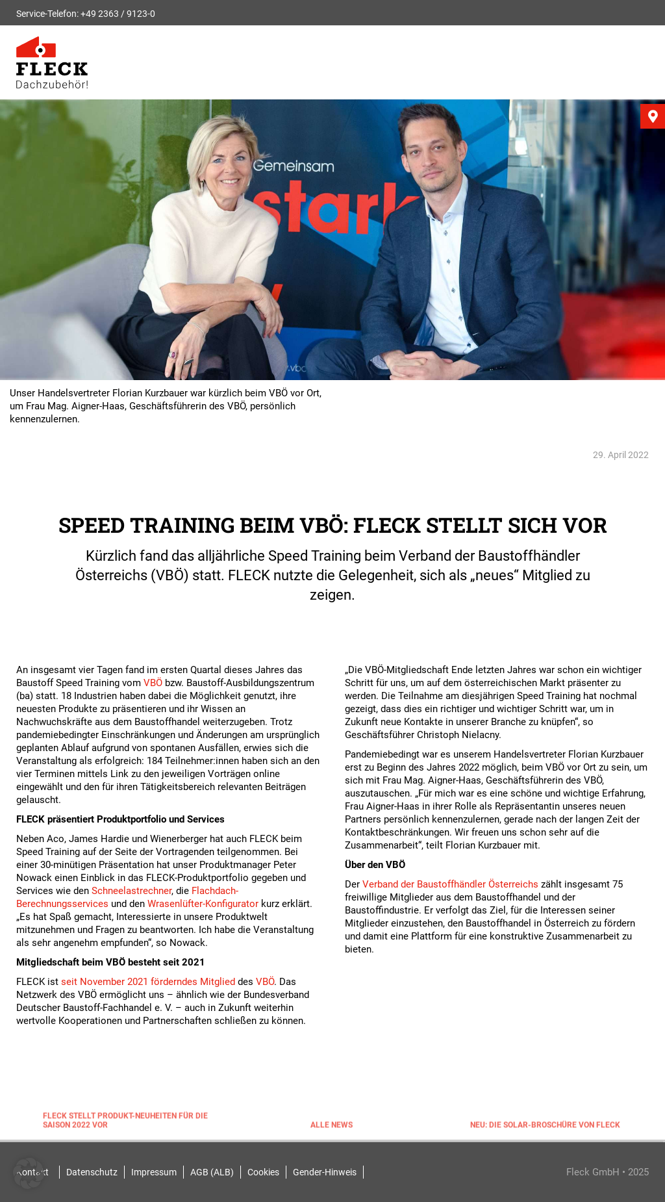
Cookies (263, 1172)
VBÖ (153, 683)
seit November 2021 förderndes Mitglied (148, 982)
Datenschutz (92, 1172)
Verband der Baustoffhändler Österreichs (450, 884)
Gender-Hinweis (325, 1172)
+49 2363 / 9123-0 (118, 13)
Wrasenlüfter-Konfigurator (202, 904)
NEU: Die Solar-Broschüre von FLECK (545, 1126)
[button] (28, 1173)
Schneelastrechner (131, 891)
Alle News (331, 1126)
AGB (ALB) (212, 1172)
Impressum (154, 1172)
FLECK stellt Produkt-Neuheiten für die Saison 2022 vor (125, 1122)
